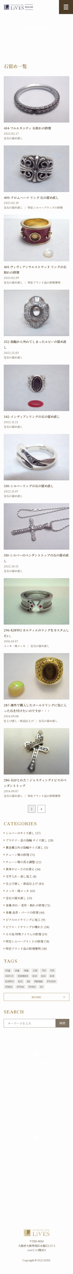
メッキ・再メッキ (15, 646)
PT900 (20, 986)
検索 (62, 1023)
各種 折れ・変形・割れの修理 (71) (28, 905)
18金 (26, 970)
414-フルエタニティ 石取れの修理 (27, 128)
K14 (43, 976)
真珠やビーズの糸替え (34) (23, 869)
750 (44, 970)
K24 (20, 981)
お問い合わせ (36, 1185)
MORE (36, 996)
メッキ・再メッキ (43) (20, 891)
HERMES (23, 976)
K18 (52, 976)
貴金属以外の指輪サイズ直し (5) (27, 847)
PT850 (8, 986)
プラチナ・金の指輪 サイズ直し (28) (29, 840)
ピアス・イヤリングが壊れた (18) (27, 927)
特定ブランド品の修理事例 (44, 282)
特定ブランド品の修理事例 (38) (26, 948)
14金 (17, 970)
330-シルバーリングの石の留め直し (29, 486)
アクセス (36, 1101)
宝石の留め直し (13, 138)
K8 (28, 981)
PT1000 (51, 981)
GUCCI (9, 976)
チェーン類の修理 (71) (20, 855)
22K (35, 970)
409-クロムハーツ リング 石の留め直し (31, 197)
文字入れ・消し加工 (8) (21, 876)
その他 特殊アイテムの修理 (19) (26, 934)
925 (52, 970)
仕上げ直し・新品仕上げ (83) (25, 883)
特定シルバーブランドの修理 (45, 207)
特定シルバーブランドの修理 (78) (27, 941)
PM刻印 (38, 981)
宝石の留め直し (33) (19, 898)
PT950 (32, 986)
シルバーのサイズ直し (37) (23, 833)
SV (41, 986)
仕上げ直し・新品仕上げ (19, 720)
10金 (7, 970)
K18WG (9, 981)
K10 (35, 976)
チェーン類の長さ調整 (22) (23, 862)
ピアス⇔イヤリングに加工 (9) (25, 920)
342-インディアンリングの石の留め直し (32, 416)
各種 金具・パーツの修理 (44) (25, 912)
